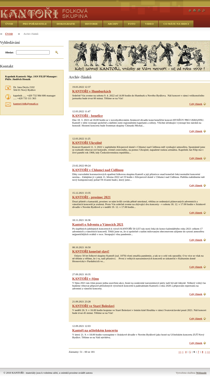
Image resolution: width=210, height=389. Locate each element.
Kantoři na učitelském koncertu (95, 330)
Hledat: (9, 52)
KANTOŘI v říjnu (85, 279)
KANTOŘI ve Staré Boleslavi (93, 306)
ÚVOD (9, 23)
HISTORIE (91, 23)
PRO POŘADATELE (35, 23)
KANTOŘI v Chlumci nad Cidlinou (98, 170)
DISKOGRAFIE (66, 23)
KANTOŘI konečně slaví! (90, 251)
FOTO (131, 23)
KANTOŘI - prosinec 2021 (91, 197)
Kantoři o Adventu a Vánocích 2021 (97, 224)
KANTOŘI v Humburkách (91, 91)
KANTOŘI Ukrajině (87, 143)
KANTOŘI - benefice (87, 116)
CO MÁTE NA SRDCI (176, 23)
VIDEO (149, 23)
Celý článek (195, 103)
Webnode (201, 372)
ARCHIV (113, 23)
